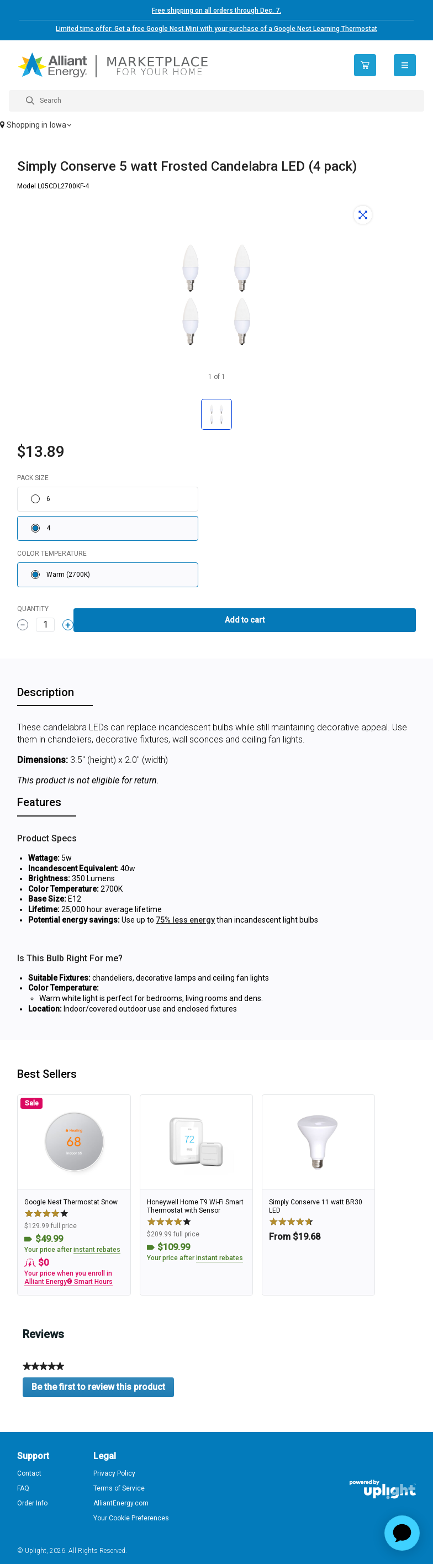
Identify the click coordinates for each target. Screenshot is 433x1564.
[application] (402, 1533)
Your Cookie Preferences (131, 1518)
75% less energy (185, 919)
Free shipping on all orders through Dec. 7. (216, 10)
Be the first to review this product (102, 1389)
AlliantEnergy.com (121, 1503)
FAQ (23, 1488)
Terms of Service (119, 1488)
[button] (216, 125)
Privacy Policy (114, 1473)
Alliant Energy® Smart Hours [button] (68, 1282)
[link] (73, 1195)
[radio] (107, 499)
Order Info (32, 1503)
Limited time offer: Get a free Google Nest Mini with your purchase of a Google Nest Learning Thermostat (216, 29)
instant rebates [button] (96, 1250)
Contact (29, 1473)
